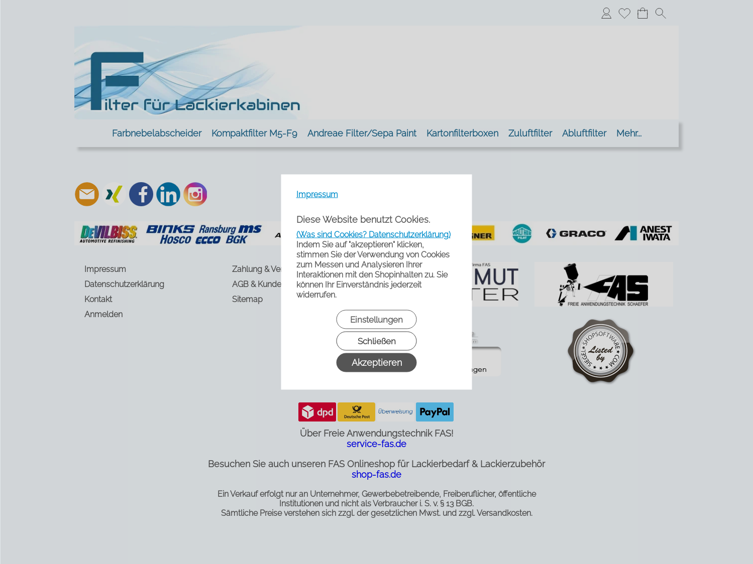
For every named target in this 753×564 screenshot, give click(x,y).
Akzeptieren (377, 362)
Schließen (377, 341)
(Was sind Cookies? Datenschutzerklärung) (373, 234)
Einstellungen (376, 320)
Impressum (317, 194)
